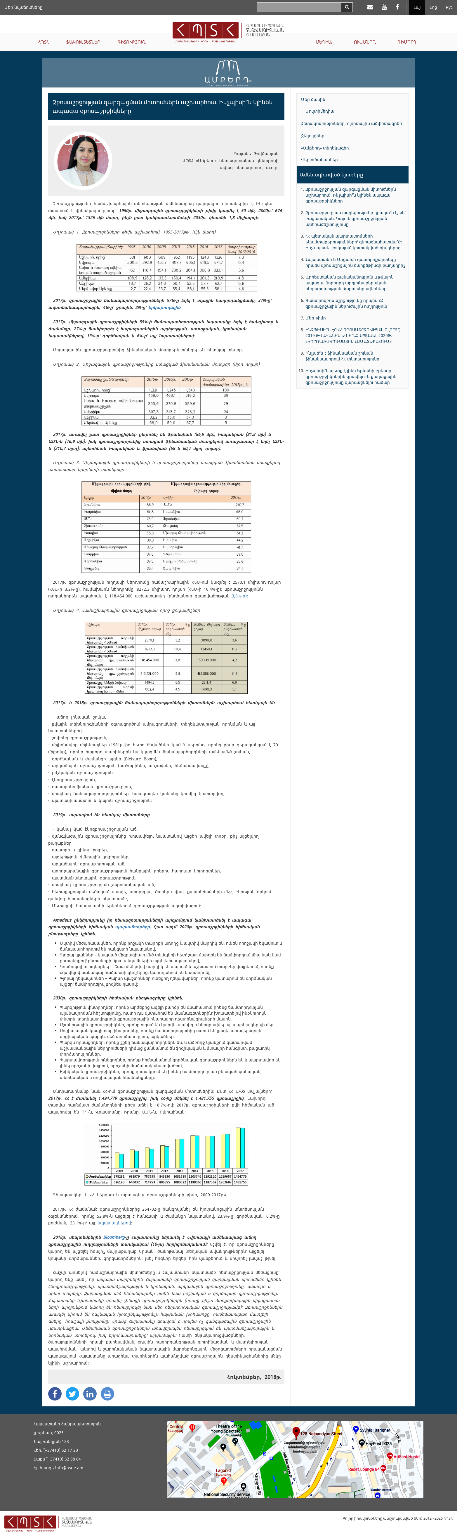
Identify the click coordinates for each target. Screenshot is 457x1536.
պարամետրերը (132, 926)
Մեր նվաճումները (23, 7)
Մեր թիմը (315, 318)
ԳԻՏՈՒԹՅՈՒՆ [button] (132, 42)
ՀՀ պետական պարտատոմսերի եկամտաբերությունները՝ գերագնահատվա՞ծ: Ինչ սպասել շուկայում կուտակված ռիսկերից (353, 241)
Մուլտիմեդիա (319, 111)
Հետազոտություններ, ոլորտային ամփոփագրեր (351, 123)
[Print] (107, 1394)
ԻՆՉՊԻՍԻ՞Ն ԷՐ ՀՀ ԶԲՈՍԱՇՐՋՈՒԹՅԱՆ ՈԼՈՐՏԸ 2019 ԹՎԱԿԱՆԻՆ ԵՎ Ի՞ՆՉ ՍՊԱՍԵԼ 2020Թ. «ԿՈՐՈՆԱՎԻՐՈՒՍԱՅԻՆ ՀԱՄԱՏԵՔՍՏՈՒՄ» (352, 335)
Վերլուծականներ (319, 159)
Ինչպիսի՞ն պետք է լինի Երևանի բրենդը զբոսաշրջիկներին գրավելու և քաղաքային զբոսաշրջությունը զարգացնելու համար (351, 376)
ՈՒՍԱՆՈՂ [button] (365, 42)
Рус (449, 7)
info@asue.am (69, 1467)
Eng (433, 7)
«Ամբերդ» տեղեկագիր (325, 148)
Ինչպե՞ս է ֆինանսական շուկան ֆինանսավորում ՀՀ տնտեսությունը (342, 356)
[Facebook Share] (55, 1394)
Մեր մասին (313, 99)
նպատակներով (114, 1223)
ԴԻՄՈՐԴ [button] (407, 42)
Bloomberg (114, 1237)
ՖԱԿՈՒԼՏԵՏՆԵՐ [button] (83, 42)
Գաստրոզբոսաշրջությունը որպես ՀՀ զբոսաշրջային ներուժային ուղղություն (346, 303)
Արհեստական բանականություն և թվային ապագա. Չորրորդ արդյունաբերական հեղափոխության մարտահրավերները (349, 282)
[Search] (347, 7)
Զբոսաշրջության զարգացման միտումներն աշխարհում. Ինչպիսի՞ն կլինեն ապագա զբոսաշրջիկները (350, 195)
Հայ (417, 7)
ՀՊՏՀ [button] (43, 42)
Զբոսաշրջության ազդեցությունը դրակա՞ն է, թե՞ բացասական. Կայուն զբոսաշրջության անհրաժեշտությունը (355, 218)
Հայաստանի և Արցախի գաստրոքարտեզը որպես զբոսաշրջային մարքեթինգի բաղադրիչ (355, 262)
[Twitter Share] (72, 1394)
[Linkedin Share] (90, 1394)
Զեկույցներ (312, 135)
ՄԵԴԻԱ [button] (324, 42)
